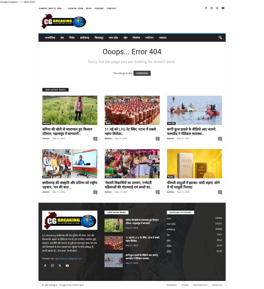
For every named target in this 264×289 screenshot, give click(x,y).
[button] (220, 38)
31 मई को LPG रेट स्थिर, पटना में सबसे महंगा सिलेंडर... (130, 131)
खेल (125, 37)
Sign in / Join (75, 8)
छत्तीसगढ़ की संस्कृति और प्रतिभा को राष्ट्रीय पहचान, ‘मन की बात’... (69, 185)
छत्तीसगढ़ (84, 37)
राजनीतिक (50, 37)
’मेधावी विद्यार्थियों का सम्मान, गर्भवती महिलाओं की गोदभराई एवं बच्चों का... (128, 185)
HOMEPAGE (142, 73)
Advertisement (200, 285)
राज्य (169, 218)
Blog (89, 8)
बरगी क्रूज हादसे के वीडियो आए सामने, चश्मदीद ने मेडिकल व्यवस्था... (191, 131)
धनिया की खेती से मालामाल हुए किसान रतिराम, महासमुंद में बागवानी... (67, 131)
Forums (99, 8)
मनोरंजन (149, 37)
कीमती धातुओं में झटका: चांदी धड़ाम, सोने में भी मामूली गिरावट (193, 185)
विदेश (72, 37)
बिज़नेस (136, 37)
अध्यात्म (162, 37)
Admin (46, 138)
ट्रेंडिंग (169, 251)
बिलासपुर (99, 37)
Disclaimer (172, 285)
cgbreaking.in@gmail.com (68, 258)
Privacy (185, 285)
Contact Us (217, 285)
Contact (112, 8)
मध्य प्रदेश (113, 37)
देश (62, 37)
